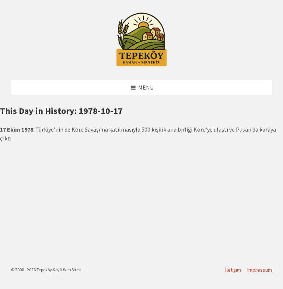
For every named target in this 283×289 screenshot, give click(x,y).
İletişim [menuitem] (233, 270)
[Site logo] (141, 65)
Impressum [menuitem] (259, 270)
